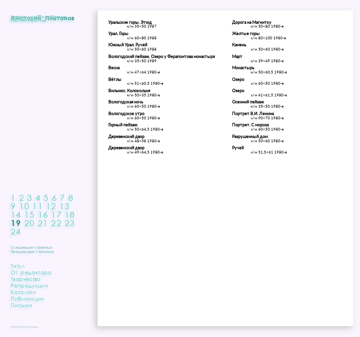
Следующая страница (31, 247)
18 (70, 214)
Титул (18, 266)
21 (43, 223)
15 (29, 214)
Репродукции (29, 285)
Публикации (28, 298)
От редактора (31, 272)
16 (43, 214)
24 (16, 231)
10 (24, 206)
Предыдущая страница (32, 251)
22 (56, 223)
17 (56, 214)
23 (70, 223)
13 (65, 206)
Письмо (21, 305)
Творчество (26, 279)
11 (37, 206)
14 (16, 214)
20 (29, 223)
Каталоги (23, 292)
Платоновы (32, 326)
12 (51, 206)
